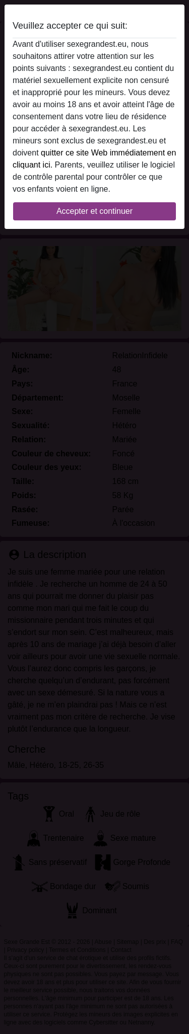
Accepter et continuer (94, 211)
